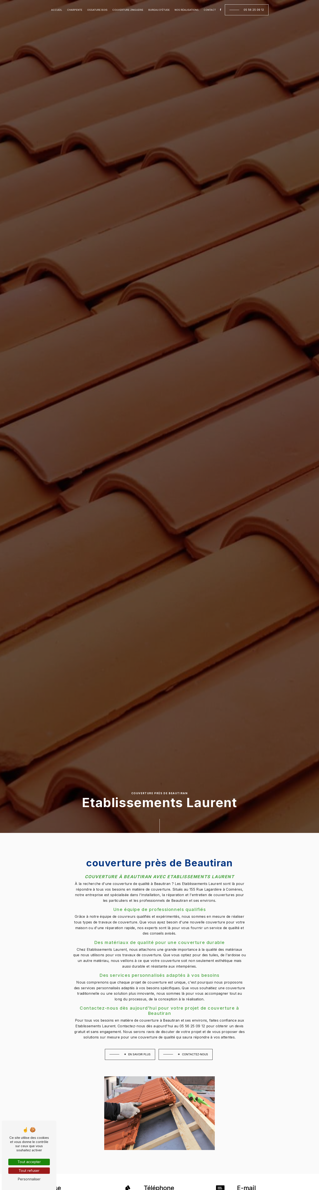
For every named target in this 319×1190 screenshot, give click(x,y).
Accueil (56, 9)
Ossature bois (97, 9)
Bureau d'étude (159, 9)
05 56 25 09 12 (254, 9)
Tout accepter (29, 1162)
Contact (210, 9)
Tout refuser (29, 1170)
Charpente (74, 9)
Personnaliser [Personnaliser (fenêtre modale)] (29, 1179)
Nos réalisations (187, 9)
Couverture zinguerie (127, 9)
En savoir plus (137, 1054)
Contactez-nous (192, 1054)
